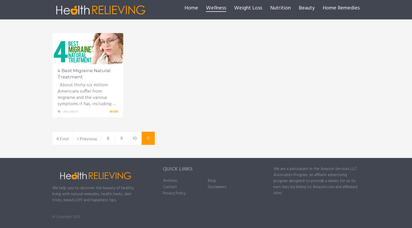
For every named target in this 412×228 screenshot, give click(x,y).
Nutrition (280, 8)
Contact (170, 187)
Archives (170, 181)
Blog (211, 181)
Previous (87, 139)
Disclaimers (217, 187)
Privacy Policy (174, 193)
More (115, 111)
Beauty (307, 8)
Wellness (216, 8)
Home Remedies (341, 8)
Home (191, 8)
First (62, 139)
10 (135, 138)
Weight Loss (248, 8)
